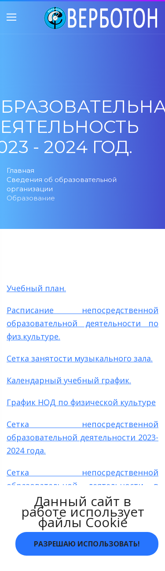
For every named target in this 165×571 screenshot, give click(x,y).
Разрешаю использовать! (87, 544)
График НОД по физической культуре (81, 402)
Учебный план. (36, 288)
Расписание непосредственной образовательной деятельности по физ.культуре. (82, 323)
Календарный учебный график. (69, 380)
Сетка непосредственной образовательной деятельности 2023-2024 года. (82, 437)
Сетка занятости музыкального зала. (80, 358)
